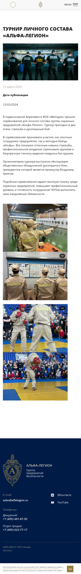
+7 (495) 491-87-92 (15, 519)
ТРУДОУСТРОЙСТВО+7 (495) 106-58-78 (20, 5)
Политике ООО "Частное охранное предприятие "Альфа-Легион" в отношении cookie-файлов (31, 569)
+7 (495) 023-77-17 (6, 5)
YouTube (59, 502)
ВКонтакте (61, 495)
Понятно (70, 569)
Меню (71, 4)
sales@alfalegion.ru (15, 500)
